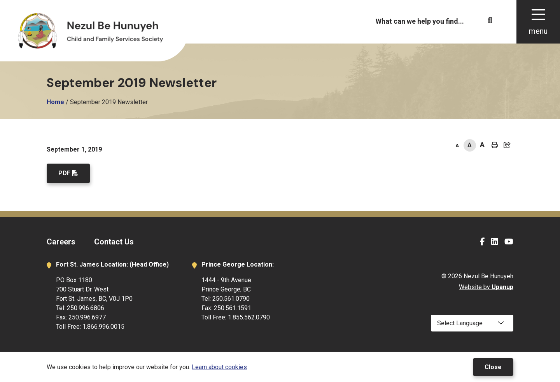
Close (493, 367)
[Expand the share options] (507, 145)
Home (55, 102)
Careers (61, 241)
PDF (64, 173)
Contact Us (114, 241)
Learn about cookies (219, 367)
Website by (486, 287)
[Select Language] (472, 323)
